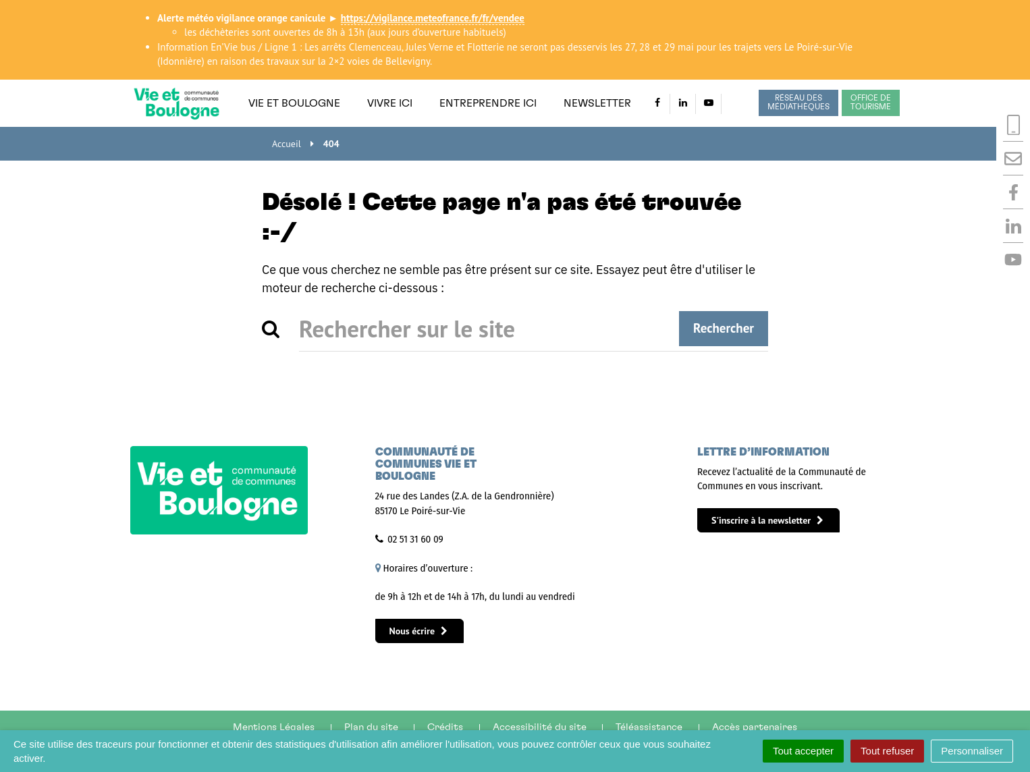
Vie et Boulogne (294, 103)
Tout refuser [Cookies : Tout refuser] (887, 750)
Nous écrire (418, 631)
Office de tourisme (870, 102)
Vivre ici (389, 103)
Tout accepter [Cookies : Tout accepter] (803, 750)
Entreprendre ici (488, 103)
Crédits (445, 727)
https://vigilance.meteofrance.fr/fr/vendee (432, 17)
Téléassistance (649, 727)
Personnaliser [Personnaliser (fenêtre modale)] (972, 750)
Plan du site (371, 727)
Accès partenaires (754, 727)
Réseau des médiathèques (798, 102)
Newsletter (597, 103)
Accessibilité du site (540, 727)
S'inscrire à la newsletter (767, 520)
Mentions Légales (274, 727)
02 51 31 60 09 (415, 539)
